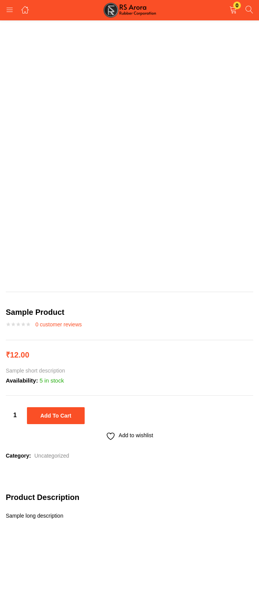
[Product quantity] (15, 415)
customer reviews (58, 324)
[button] (233, 10)
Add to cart (55, 416)
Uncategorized (51, 454)
